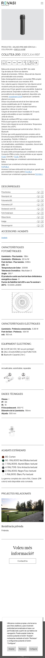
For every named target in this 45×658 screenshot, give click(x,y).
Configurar (33, 649)
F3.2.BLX (28, 172)
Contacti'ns (22, 561)
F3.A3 (3, 157)
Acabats (4, 238)
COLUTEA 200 (7, 49)
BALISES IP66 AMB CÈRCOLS (24, 47)
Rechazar (22, 649)
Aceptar (11, 649)
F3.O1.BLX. (39, 174)
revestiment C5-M (15, 97)
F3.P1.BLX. (5, 167)
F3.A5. (16, 157)
